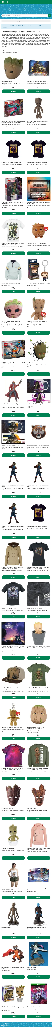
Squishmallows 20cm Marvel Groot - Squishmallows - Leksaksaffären (35, 728)
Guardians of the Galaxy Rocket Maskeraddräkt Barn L (12, 527)
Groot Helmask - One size (7, 808)
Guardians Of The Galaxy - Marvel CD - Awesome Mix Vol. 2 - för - (38, 203)
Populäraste (15, 52)
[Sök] (49, 15)
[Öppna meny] (2, 2)
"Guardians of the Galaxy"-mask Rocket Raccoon (38, 445)
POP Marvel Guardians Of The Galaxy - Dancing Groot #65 (12, 1007)
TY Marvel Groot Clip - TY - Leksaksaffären (11, 727)
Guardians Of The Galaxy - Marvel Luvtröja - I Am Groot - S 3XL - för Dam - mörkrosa (38, 849)
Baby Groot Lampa (31, 362)
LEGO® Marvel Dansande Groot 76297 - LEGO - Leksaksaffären (12, 203)
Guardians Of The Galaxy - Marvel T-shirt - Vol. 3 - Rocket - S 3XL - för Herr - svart (13, 607)
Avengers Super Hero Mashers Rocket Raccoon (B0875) (12, 968)
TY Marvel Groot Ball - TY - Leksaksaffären (37, 243)
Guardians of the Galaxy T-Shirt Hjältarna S (37, 526)
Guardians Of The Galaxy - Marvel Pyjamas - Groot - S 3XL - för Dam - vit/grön (13, 888)
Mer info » (13, 91)
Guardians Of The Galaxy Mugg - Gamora (36, 404)
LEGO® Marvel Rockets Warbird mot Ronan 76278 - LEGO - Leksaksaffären (13, 363)
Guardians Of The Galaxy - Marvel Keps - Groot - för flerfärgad (12, 688)
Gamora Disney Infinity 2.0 (33, 967)
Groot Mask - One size (32, 808)
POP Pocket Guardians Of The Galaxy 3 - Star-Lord (38, 283)
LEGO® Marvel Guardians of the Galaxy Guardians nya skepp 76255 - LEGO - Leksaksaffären (13, 122)
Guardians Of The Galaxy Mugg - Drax (10, 445)
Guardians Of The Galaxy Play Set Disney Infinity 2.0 (38, 888)
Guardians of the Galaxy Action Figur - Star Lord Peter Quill (12, 404)
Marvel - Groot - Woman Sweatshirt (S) (10, 283)
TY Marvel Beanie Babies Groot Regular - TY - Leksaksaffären (37, 322)
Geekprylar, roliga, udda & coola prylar (26, 8)
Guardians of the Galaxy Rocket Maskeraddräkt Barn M (38, 485)
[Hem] (7, 2)
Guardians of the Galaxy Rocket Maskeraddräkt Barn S (12, 485)
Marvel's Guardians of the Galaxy (34, 1007)
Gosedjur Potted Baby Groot (8, 848)
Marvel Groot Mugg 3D (6, 81)
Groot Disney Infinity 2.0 (7, 927)
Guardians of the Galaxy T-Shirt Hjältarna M (37, 162)
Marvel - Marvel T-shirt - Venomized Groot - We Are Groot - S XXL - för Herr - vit (12, 244)
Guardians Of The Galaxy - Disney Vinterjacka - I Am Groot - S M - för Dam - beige (12, 568)
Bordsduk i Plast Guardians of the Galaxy (36, 81)
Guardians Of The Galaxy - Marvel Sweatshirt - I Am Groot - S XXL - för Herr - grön (38, 769)
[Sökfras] (24, 15)
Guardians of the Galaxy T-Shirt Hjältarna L (11, 162)
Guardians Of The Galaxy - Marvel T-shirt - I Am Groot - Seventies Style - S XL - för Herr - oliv (38, 688)
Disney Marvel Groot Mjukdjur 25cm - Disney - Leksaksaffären (37, 122)
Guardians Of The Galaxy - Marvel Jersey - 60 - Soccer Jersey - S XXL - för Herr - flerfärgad (12, 769)
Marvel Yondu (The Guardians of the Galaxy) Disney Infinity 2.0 (37, 928)
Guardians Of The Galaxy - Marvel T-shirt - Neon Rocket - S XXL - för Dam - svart (38, 568)
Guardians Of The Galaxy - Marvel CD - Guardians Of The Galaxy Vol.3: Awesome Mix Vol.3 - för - (13, 647)
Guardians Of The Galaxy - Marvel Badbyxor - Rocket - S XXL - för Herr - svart (37, 607)
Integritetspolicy (4, 1025)
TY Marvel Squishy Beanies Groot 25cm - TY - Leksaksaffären (12, 322)
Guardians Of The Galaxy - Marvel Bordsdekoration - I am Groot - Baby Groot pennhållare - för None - (39, 647)
